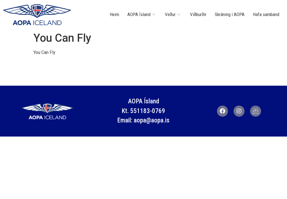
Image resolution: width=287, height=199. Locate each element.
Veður (173, 14)
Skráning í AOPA (230, 14)
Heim (114, 14)
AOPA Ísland (142, 14)
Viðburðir (198, 14)
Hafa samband (266, 14)
